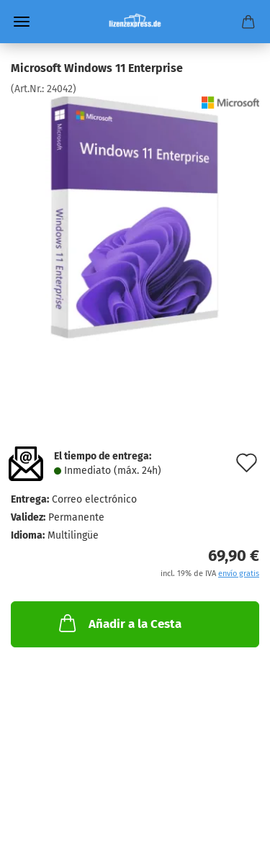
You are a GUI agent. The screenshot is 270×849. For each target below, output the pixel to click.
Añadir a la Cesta (118, 622)
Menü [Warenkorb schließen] (22, 21)
